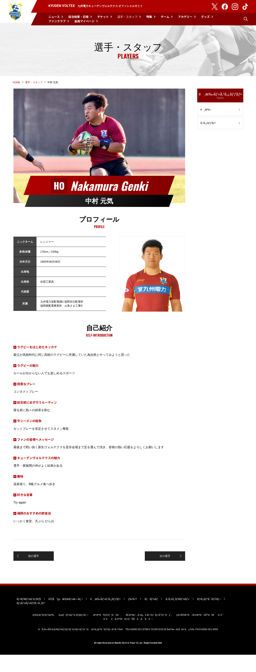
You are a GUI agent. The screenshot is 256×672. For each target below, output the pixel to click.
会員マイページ (84, 21)
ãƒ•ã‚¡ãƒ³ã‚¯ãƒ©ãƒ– (209, 616)
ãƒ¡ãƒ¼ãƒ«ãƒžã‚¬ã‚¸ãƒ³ (31, 620)
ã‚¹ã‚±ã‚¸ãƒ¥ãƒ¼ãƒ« (177, 616)
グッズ (205, 17)
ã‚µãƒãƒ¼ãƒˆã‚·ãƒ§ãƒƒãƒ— (73, 632)
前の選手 (33, 565)
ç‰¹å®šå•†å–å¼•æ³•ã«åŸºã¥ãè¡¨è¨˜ (200, 632)
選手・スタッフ (127, 17)
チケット (103, 17)
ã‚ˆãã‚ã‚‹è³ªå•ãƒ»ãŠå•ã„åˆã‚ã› (128, 636)
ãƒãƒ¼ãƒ (151, 616)
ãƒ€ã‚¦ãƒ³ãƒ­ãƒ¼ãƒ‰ (43, 632)
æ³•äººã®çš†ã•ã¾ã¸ (107, 632)
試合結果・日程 (78, 17)
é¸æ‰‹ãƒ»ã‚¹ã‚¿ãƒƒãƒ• (220, 103)
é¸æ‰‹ (205, 117)
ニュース (54, 17)
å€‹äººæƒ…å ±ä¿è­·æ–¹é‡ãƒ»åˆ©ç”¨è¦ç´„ (149, 632)
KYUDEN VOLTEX (15, 12)
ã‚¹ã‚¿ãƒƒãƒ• (208, 130)
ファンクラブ (57, 21)
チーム (165, 17)
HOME (16, 89)
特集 (149, 17)
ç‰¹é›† (132, 616)
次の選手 (165, 565)
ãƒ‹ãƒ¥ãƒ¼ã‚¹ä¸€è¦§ (29, 616)
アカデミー (185, 17)
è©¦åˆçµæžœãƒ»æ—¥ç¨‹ (65, 616)
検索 (245, 19)
